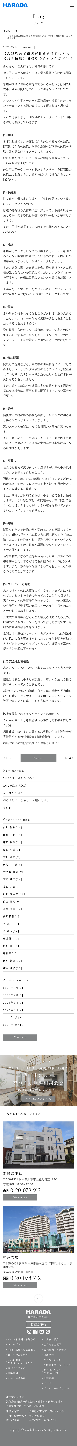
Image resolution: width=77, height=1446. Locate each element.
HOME (7, 31)
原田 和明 (27, 47)
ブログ (17, 31)
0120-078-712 (25, 1282)
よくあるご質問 (52, 1348)
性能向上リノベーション (57, 1369)
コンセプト (14, 1348)
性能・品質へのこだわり (22, 1353)
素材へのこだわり (18, 1358)
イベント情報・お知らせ (22, 1343)
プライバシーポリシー (56, 1392)
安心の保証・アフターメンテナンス (20, 1365)
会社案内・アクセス (55, 1353)
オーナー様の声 (17, 1382)
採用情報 (49, 1358)
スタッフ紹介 (51, 1343)
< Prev (7, 762)
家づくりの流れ (17, 1372)
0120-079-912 (25, 1194)
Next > (69, 762)
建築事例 (13, 1377)
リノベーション (52, 1363)
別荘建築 (49, 1382)
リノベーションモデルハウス (52, 1375)
